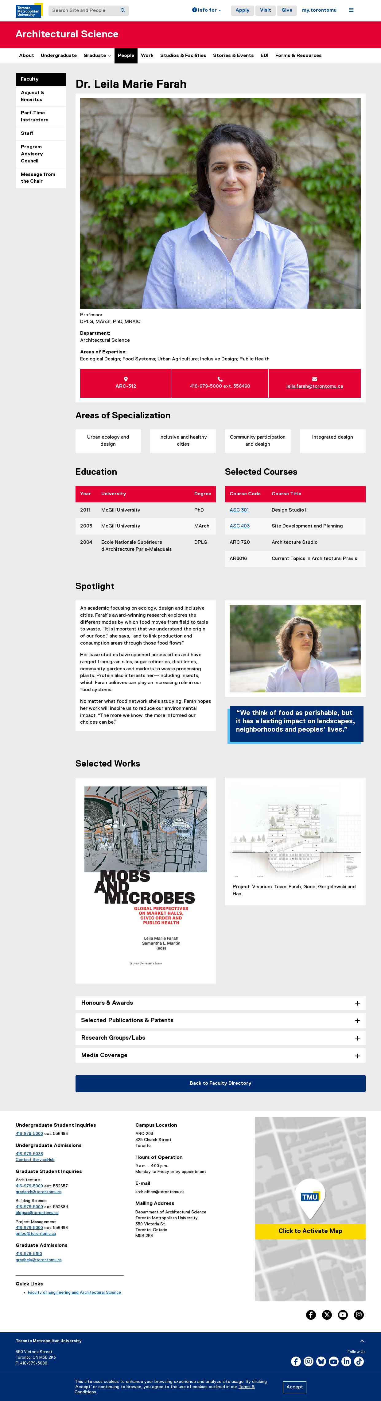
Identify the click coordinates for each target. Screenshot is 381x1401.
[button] (207, 11)
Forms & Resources (298, 55)
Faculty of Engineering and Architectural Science (74, 1292)
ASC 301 (239, 510)
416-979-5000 (29, 1134)
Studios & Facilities (183, 55)
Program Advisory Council (32, 154)
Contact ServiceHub (35, 1160)
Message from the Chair (38, 178)
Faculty (30, 79)
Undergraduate (59, 55)
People (126, 55)
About (26, 55)
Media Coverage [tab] (104, 1055)
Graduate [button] (97, 55)
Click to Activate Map (310, 1231)
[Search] (123, 11)
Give (287, 10)
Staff (27, 133)
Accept (294, 1387)
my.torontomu (319, 10)
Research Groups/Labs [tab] (113, 1038)
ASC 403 (240, 526)
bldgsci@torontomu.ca (37, 1213)
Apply (242, 10)
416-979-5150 (29, 1254)
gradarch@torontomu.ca (39, 1192)
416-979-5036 (29, 1154)
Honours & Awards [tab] (107, 1003)
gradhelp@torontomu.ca (39, 1260)
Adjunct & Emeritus (33, 96)
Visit (265, 10)
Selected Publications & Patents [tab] (127, 1020)
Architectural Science (67, 34)
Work (147, 55)
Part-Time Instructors (35, 117)
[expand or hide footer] (362, 1341)
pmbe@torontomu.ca (36, 1234)
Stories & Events (233, 55)
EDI (265, 55)
